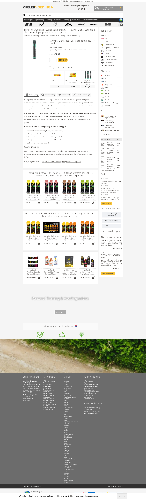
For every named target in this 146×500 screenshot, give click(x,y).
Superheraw (107, 63)
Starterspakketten (49, 408)
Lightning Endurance (110, 48)
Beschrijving (32, 95)
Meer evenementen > (108, 171)
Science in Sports (109, 60)
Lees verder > (117, 248)
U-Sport (66, 473)
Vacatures (87, 397)
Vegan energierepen (110, 130)
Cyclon (66, 411)
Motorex (66, 431)
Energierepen (47, 388)
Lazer (65, 420)
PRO (65, 455)
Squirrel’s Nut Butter (71, 464)
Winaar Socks (107, 66)
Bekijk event (119, 144)
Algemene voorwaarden (92, 383)
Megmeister (68, 429)
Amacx (105, 82)
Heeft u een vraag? (81, 95)
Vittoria (66, 475)
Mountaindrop (108, 57)
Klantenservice (68, 6)
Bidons (45, 383)
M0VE (65, 432)
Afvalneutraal (88, 381)
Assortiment (49, 376)
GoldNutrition (107, 45)
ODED (66, 443)
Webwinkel (28, 36)
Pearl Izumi (67, 448)
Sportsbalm (67, 462)
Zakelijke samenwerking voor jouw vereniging (92, 412)
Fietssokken (47, 397)
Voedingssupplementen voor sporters (46, 36)
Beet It (105, 91)
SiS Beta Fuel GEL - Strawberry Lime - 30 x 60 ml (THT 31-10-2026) (111, 256)
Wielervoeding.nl (92, 376)
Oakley (66, 441)
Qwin (65, 457)
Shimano (67, 461)
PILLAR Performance (70, 452)
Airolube (106, 79)
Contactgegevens (31, 376)
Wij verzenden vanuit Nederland (60, 326)
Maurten (106, 51)
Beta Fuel (106, 97)
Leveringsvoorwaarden (92, 392)
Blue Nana (106, 100)
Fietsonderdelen (48, 395)
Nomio (66, 439)
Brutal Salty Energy (109, 103)
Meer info (60, 312)
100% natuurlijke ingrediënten (108, 117)
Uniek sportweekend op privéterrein (92, 408)
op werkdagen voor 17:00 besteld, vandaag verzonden (67, 50)
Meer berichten (106, 203)
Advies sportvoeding (111, 221)
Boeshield (67, 399)
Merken (67, 376)
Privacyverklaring (90, 393)
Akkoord (122, 496)
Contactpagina (89, 390)
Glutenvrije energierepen (107, 126)
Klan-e (66, 418)
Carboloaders (47, 385)
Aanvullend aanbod (93, 403)
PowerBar (67, 454)
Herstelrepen (47, 402)
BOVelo (66, 404)
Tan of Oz (67, 468)
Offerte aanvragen (111, 226)
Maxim (105, 54)
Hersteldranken (48, 401)
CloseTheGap (68, 408)
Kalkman (67, 423)
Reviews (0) (64, 95)
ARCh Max (106, 88)
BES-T (105, 94)
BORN (105, 36)
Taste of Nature (69, 469)
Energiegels (47, 386)
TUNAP (66, 471)
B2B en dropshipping (91, 385)
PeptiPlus (67, 450)
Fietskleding (47, 392)
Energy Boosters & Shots (69, 36)
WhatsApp (28, 392)
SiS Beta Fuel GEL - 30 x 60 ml (111, 238)
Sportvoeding (39, 20)
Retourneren (88, 395)
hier (28, 385)
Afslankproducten (49, 381)
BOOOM (106, 106)
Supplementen (48, 409)
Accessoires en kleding (90, 20)
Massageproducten (49, 404)
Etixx (104, 42)
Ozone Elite (67, 445)
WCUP (66, 478)
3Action (105, 76)
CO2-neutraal (88, 388)
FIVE (65, 415)
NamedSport (68, 436)
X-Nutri (66, 482)
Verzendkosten (89, 399)
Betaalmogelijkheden (91, 386)
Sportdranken (48, 406)
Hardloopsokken (48, 399)
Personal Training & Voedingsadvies (111, 214)
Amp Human (107, 85)
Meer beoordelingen (108, 273)
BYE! (104, 39)
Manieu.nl (120, 486)
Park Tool (67, 447)
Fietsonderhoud (48, 393)
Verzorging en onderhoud (72, 20)
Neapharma (68, 438)
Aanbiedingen (28, 20)
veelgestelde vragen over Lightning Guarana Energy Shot (61, 162)
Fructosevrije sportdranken (107, 122)
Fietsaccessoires (48, 390)
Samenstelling (48, 95)
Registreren (85, 6)
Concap (66, 409)
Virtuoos (66, 477)
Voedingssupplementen (54, 20)
